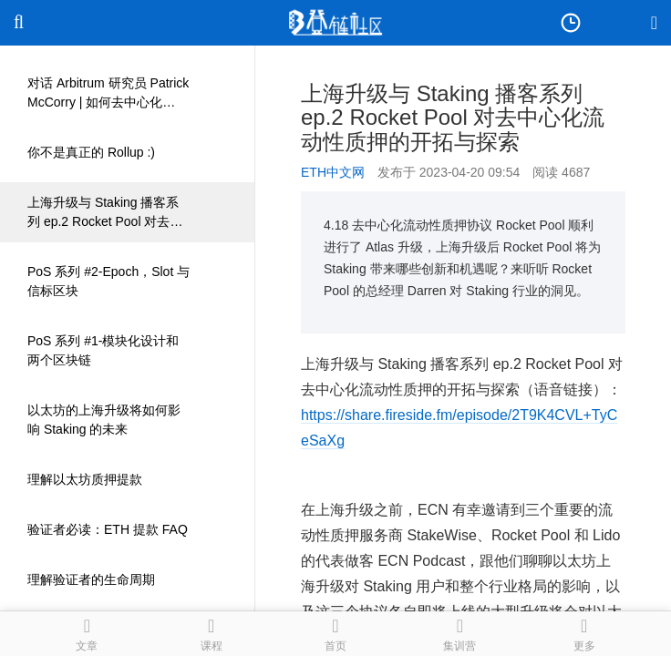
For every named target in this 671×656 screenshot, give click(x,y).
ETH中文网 (333, 172)
